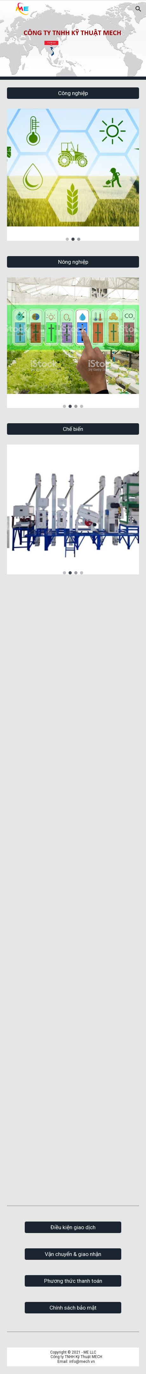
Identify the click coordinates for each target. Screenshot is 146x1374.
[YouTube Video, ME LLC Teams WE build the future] (73, 632)
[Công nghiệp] (73, 93)
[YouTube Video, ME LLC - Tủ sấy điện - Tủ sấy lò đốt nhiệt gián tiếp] (73, 930)
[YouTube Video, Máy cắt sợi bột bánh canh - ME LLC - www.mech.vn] (73, 1141)
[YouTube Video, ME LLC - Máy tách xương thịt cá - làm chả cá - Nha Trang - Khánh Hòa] (73, 829)
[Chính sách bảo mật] (73, 1308)
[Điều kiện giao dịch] (73, 1227)
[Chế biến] (73, 429)
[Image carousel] (73, 174)
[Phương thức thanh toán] (73, 1281)
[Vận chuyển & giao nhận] (73, 1254)
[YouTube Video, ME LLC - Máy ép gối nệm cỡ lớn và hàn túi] (73, 730)
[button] (7, 9)
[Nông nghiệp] (73, 262)
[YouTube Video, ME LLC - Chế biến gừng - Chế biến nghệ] (73, 1035)
